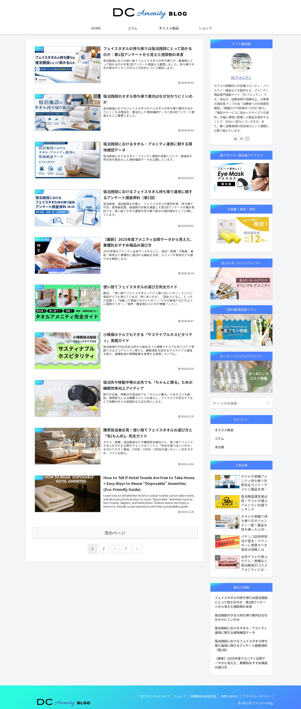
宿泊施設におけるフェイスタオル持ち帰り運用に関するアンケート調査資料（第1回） (241, 645)
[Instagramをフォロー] (247, 138)
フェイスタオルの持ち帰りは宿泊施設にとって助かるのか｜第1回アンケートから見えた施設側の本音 (241, 602)
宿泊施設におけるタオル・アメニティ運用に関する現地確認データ (241, 630)
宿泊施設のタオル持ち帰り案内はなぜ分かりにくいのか (241, 617)
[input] (241, 403)
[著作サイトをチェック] (235, 138)
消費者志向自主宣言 (203, 696)
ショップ (180, 696)
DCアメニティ (241, 77)
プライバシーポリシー (256, 696)
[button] (268, 403)
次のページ (114, 533)
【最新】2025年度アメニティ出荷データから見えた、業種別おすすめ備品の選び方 (241, 662)
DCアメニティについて (155, 696)
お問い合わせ (229, 696)
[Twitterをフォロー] (241, 138)
